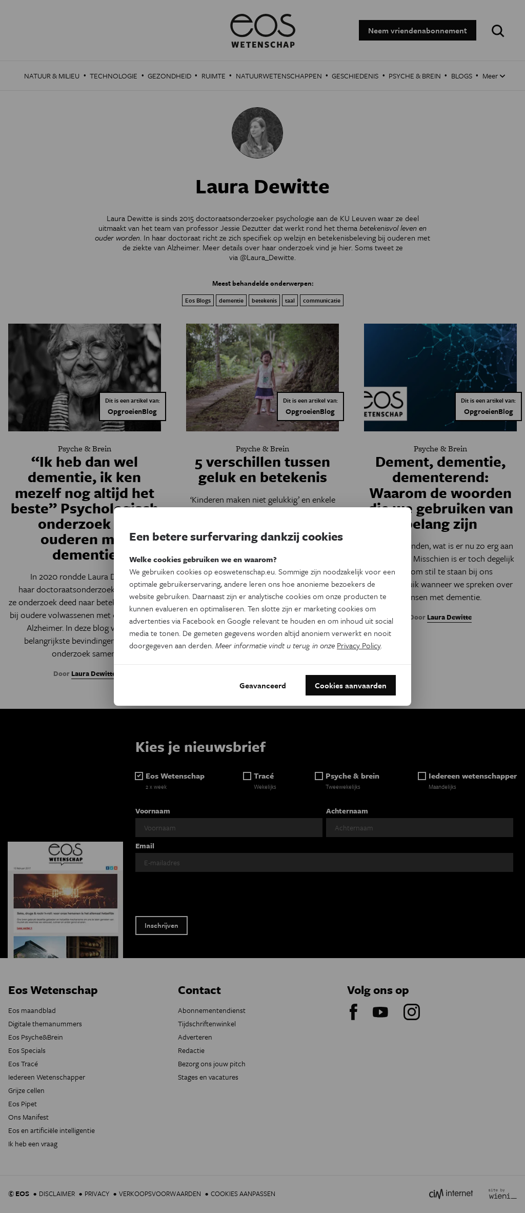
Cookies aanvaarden (351, 685)
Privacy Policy (358, 645)
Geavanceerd (262, 685)
